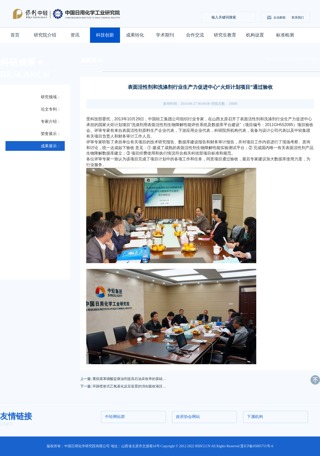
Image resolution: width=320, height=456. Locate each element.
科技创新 (105, 35)
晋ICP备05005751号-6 (256, 446)
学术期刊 (165, 35)
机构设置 (255, 35)
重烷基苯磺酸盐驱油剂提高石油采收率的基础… (129, 379)
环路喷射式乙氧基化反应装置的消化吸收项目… (129, 386)
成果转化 (135, 35)
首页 (15, 35)
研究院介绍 (45, 35)
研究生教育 (225, 35)
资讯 (75, 35)
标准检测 (285, 35)
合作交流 (195, 35)
